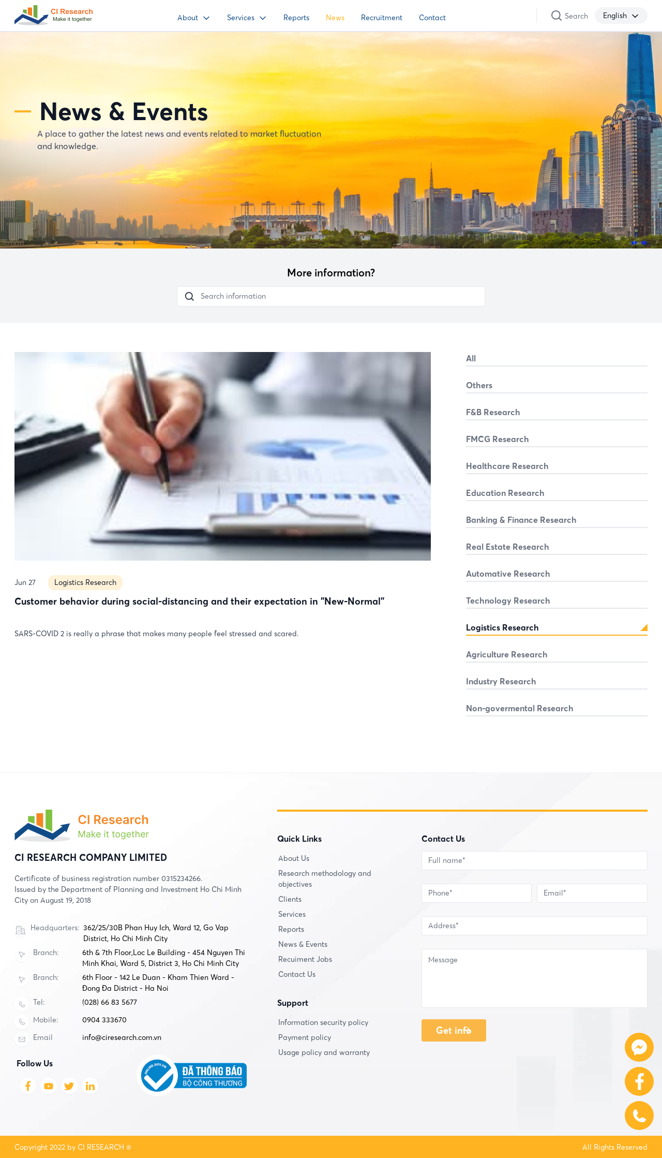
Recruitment (381, 17)
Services (240, 17)
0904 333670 (104, 1019)
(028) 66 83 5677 (109, 1002)
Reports (296, 17)
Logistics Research (85, 630)
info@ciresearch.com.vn (121, 1037)
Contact (432, 17)
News (335, 17)
